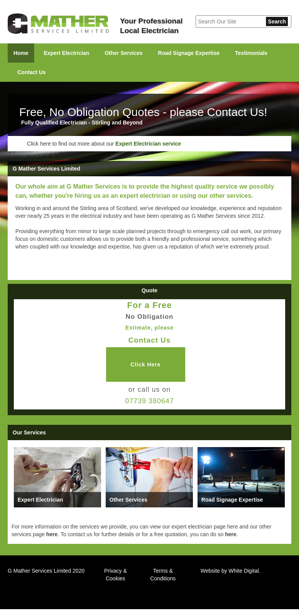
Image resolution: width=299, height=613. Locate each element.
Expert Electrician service (148, 144)
